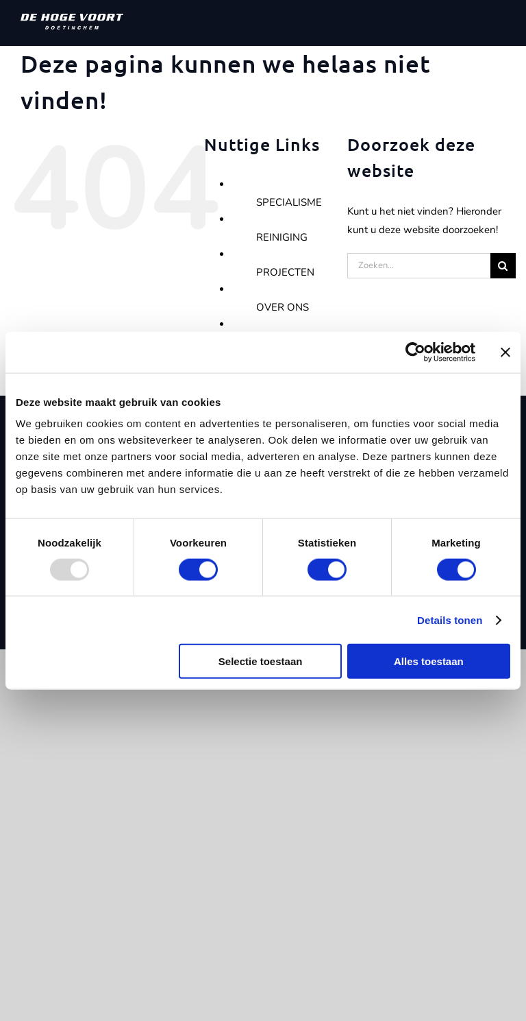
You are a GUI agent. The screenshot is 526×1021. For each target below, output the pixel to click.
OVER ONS (282, 307)
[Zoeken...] (418, 265)
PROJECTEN (285, 272)
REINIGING (282, 237)
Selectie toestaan (260, 661)
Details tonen (449, 619)
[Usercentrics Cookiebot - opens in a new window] (415, 351)
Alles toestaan (429, 661)
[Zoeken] (503, 265)
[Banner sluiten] (505, 352)
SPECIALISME (289, 202)
